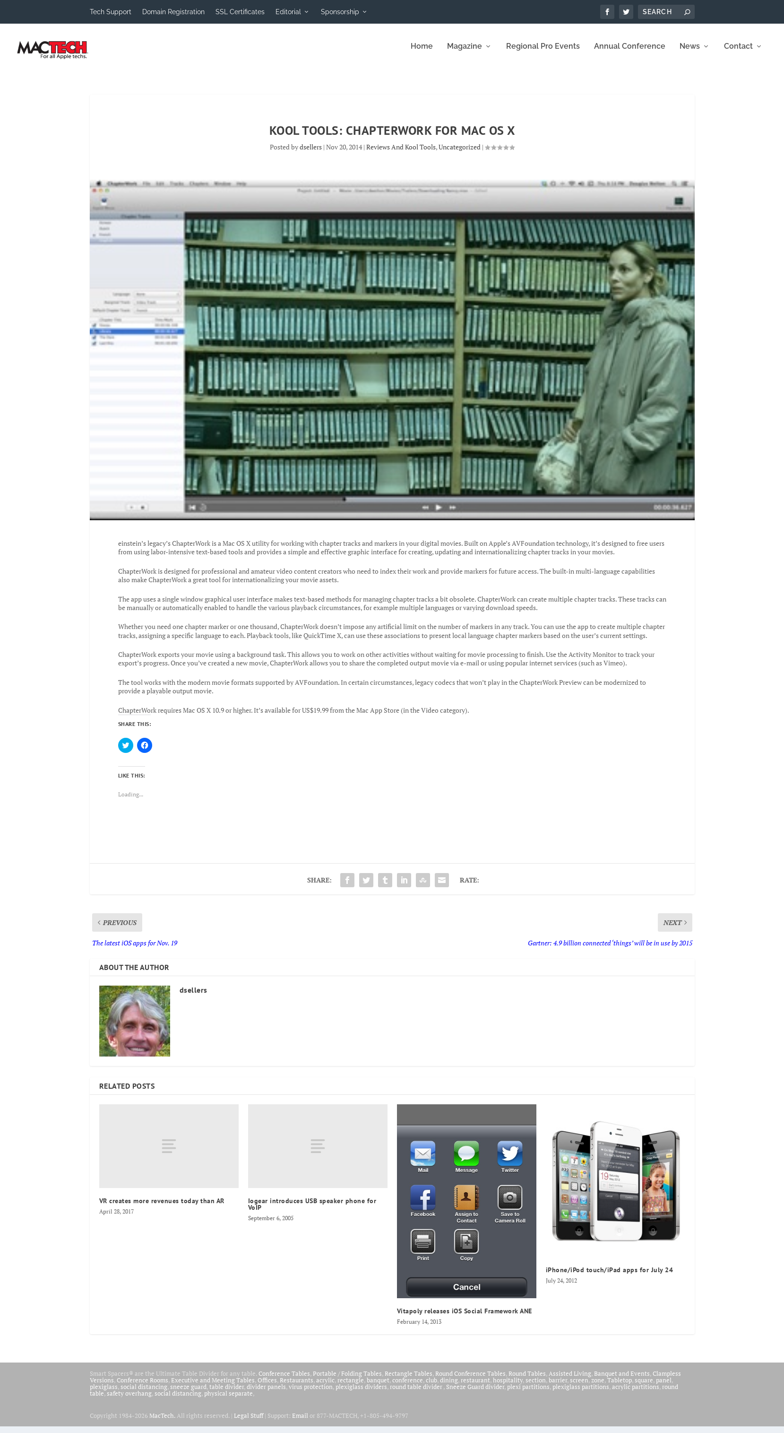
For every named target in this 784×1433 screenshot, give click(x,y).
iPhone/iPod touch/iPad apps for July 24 (609, 1276)
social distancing (144, 1393)
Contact (738, 53)
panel (664, 1386)
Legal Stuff (248, 1422)
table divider (226, 1393)
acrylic (325, 1386)
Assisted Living (570, 1380)
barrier (558, 1386)
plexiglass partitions (580, 1393)
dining (449, 1386)
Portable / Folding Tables (347, 1380)
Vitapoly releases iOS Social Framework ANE (464, 1317)
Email (300, 1422)
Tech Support (110, 12)
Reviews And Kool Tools (401, 153)
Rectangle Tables (408, 1380)
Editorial (288, 12)
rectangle (350, 1386)
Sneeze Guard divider (475, 1393)
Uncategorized (460, 153)
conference (407, 1386)
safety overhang (129, 1400)
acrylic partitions (635, 1393)
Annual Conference (629, 53)
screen (579, 1386)
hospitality (508, 1386)
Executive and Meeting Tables (213, 1386)
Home (422, 53)
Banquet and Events (622, 1380)
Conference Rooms (142, 1386)
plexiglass (104, 1393)
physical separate (228, 1400)
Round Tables (527, 1380)
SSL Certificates (240, 12)
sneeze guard (188, 1393)
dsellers (311, 153)
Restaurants (296, 1386)
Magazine (464, 53)
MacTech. (162, 1422)
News (690, 53)
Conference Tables (284, 1380)
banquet (378, 1386)
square (644, 1386)
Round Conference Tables (470, 1380)
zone (597, 1386)
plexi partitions (528, 1393)
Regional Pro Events (543, 53)
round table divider (416, 1393)
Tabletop (619, 1386)
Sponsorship (340, 12)
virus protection (311, 1393)
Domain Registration (173, 12)
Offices (267, 1386)
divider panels (266, 1393)
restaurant (475, 1386)
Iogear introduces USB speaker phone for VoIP (312, 1210)
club (431, 1386)
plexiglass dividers (361, 1393)
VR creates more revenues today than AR (161, 1207)
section (536, 1386)
